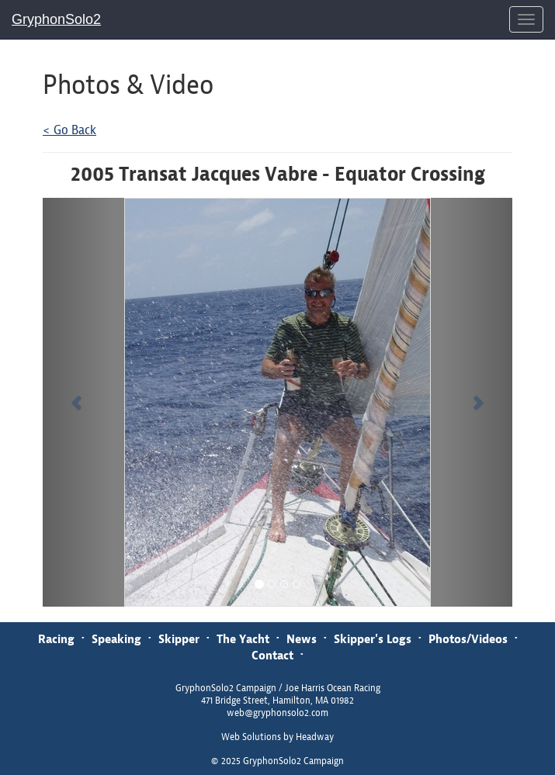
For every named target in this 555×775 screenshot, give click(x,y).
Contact (272, 655)
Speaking (116, 639)
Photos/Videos (468, 639)
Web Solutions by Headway (277, 737)
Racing (56, 639)
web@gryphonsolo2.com (277, 713)
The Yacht (243, 639)
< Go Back (69, 130)
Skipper (178, 639)
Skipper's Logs (372, 639)
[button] (78, 402)
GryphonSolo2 (56, 19)
